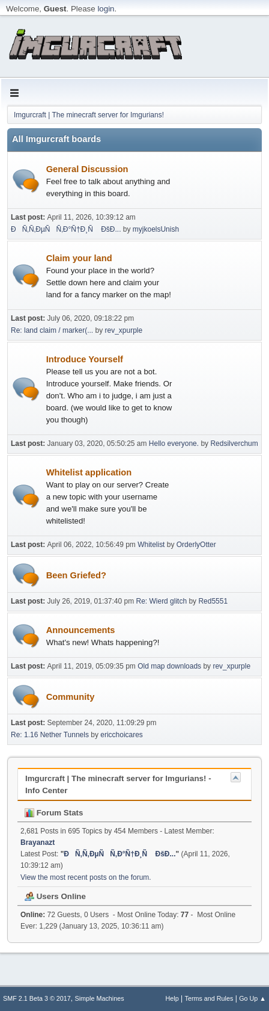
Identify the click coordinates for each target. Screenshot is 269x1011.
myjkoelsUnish (156, 229)
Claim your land (109, 277)
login (105, 8)
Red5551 (213, 601)
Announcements (109, 637)
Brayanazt (37, 842)
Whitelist (151, 544)
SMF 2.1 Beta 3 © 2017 (37, 998)
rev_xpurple (124, 330)
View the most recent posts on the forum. (85, 877)
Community (70, 697)
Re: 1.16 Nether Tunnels (50, 735)
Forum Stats (54, 812)
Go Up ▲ (252, 998)
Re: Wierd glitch (161, 601)
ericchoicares (121, 735)
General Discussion (109, 182)
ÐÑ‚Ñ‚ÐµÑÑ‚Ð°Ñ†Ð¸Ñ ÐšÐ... (66, 229)
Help (172, 998)
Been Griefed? (76, 575)
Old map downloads (169, 666)
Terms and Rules (209, 998)
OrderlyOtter (196, 544)
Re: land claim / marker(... (52, 330)
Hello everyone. (174, 443)
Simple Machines (99, 998)
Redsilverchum (234, 443)
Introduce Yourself (109, 390)
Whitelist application (109, 497)
